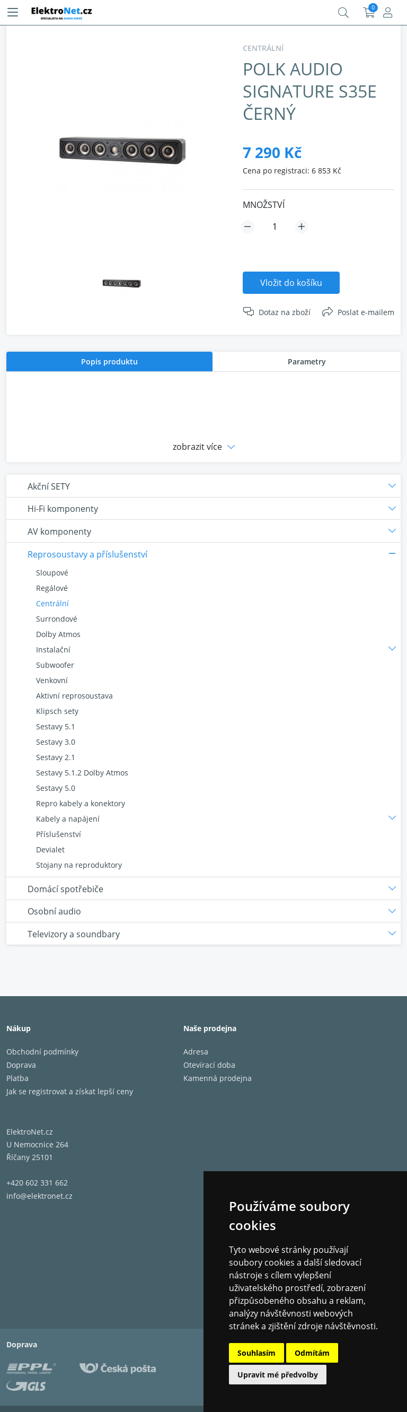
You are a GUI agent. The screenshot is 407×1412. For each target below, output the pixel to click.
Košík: (369, 12)
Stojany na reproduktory (79, 865)
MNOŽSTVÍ (264, 205)
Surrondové (56, 619)
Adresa (195, 1052)
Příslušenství (58, 834)
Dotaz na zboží (285, 312)
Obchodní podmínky (42, 1052)
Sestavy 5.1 (55, 726)
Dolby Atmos (58, 634)
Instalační (53, 649)
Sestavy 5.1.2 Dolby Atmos (82, 773)
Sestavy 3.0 (55, 742)
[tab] (109, 361)
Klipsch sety (57, 711)
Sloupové (52, 573)
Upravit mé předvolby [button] (277, 1375)
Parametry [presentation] (307, 361)
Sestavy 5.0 (55, 788)
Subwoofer (55, 665)
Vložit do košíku (291, 283)
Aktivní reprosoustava (74, 696)
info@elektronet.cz (39, 1196)
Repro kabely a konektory (80, 803)
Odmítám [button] (312, 1353)
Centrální (52, 603)
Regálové (52, 588)
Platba (17, 1078)
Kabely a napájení (68, 819)
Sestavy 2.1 (55, 757)
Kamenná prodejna (217, 1078)
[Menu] (12, 12)
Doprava (21, 1065)
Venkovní (52, 680)
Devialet (50, 849)
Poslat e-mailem (366, 312)
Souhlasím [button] (256, 1353)
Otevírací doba (209, 1065)
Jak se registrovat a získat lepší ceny (69, 1091)
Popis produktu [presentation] (109, 361)
